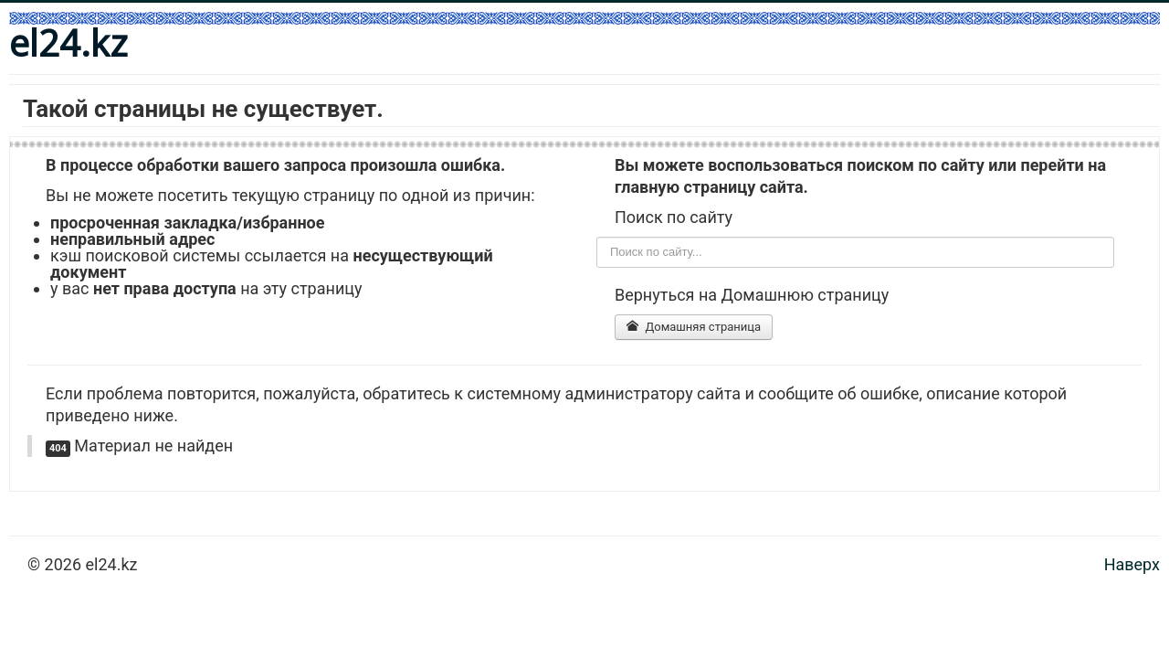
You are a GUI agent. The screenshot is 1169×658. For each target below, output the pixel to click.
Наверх (1132, 564)
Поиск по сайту (596, 237)
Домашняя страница (694, 327)
